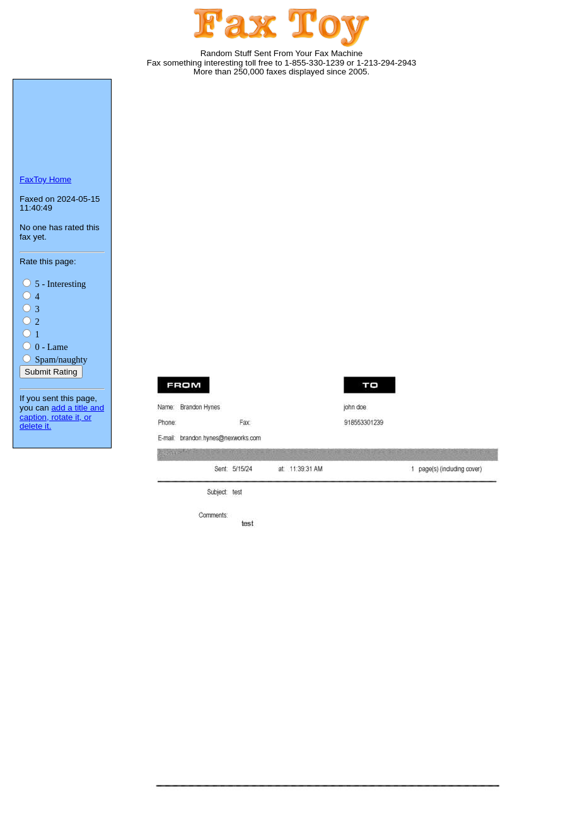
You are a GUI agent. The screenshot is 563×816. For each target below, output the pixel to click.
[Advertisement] (344, 186)
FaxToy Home (45, 179)
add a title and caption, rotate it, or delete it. (62, 417)
